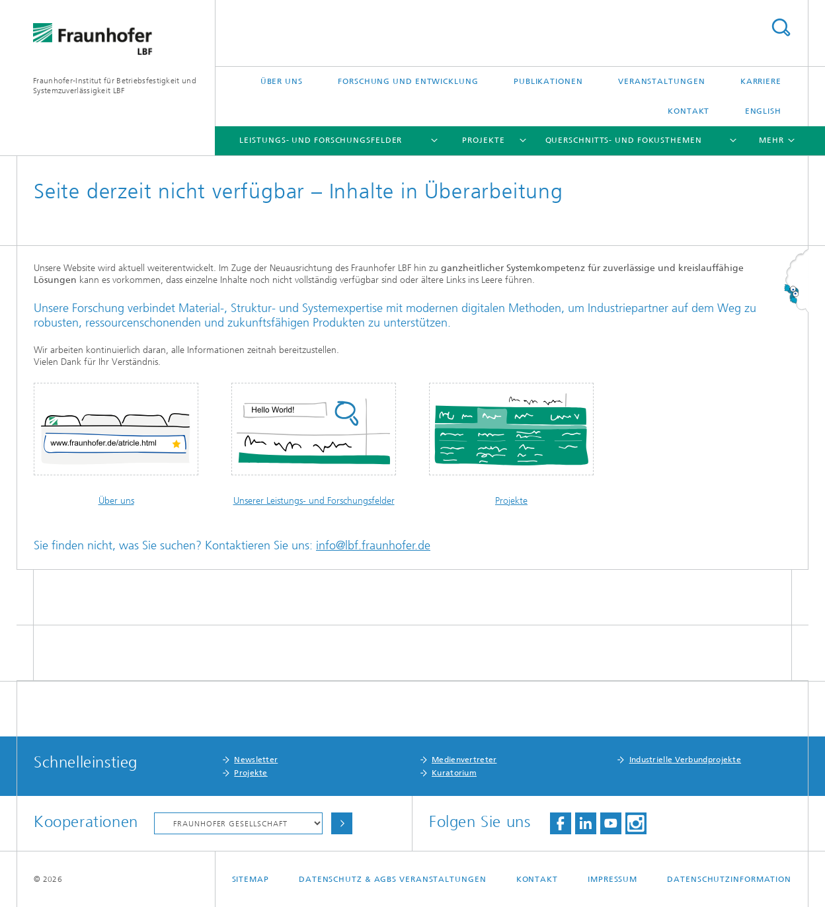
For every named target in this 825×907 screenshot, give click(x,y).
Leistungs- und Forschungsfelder (320, 140)
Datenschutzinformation (729, 879)
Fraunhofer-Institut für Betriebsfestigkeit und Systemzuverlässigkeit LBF (114, 85)
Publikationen (548, 81)
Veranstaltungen (661, 81)
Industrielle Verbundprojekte (685, 759)
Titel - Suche (780, 27)
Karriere (760, 81)
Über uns (281, 81)
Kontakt (688, 111)
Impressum (612, 879)
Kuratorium (454, 772)
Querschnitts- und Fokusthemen (623, 140)
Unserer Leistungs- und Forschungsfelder (314, 500)
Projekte (483, 140)
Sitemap (250, 879)
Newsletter (256, 759)
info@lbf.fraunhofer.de (373, 545)
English (763, 111)
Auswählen (341, 823)
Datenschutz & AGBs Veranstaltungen (393, 879)
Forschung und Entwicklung (408, 81)
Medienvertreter (464, 759)
